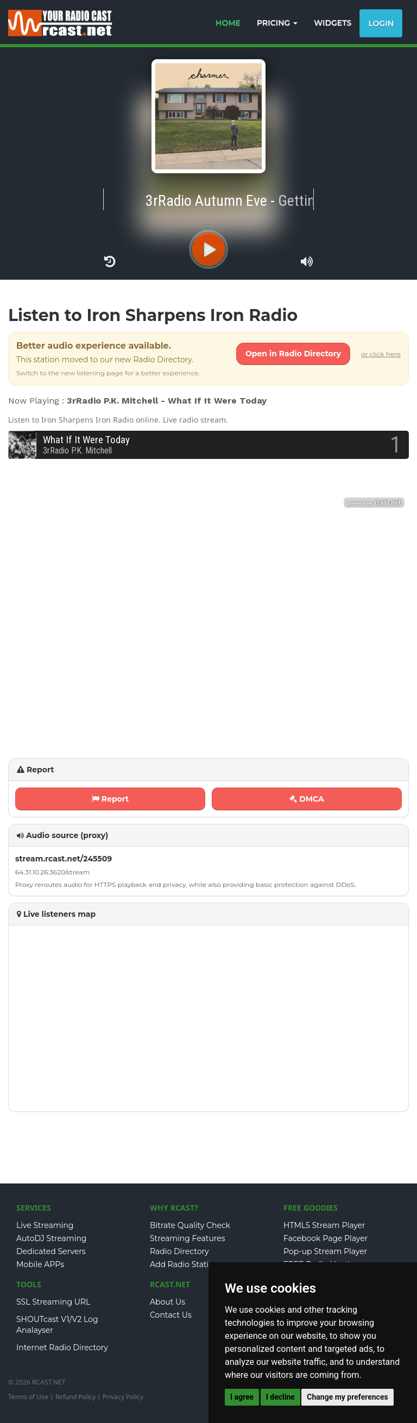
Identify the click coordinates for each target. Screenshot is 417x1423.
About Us (167, 1302)
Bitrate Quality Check (190, 1225)
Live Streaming (44, 1225)
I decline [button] (280, 1397)
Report (110, 799)
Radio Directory (179, 1251)
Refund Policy (75, 1396)
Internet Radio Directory (62, 1347)
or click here (381, 354)
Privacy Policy (123, 1396)
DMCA (306, 799)
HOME (228, 23)
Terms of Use (28, 1396)
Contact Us (171, 1315)
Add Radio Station (184, 1264)
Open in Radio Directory (293, 353)
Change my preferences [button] (347, 1397)
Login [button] (381, 23)
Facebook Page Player (325, 1238)
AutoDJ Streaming (51, 1238)
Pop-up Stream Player (325, 1251)
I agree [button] (242, 1397)
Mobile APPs (40, 1264)
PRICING (277, 23)
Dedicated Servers (51, 1251)
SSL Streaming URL (53, 1302)
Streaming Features (187, 1238)
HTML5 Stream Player (324, 1225)
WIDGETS (332, 23)
